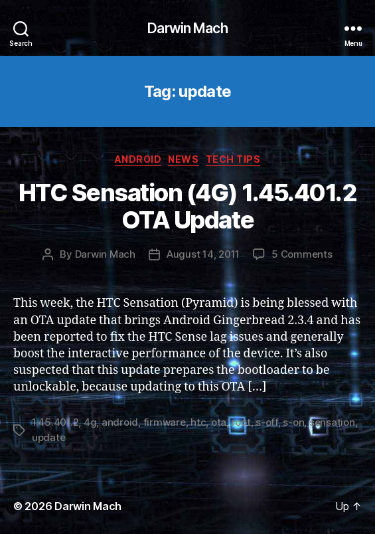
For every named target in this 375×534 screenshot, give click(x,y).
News (183, 159)
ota (218, 422)
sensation (332, 422)
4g (90, 422)
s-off (267, 422)
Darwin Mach (187, 28)
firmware (164, 422)
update (48, 437)
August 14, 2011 (203, 254)
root (241, 422)
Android (138, 159)
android (120, 422)
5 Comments (301, 254)
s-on (293, 422)
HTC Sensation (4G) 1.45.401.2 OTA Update (188, 206)
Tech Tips (233, 159)
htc (198, 422)
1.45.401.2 (55, 422)
